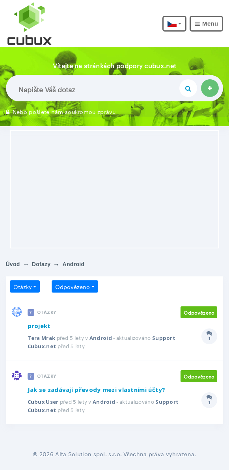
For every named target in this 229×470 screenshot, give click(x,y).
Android (100, 337)
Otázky (22, 286)
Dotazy (41, 264)
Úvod (13, 264)
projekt (39, 326)
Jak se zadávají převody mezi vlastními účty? (97, 390)
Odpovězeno (72, 286)
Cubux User (43, 401)
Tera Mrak (42, 337)
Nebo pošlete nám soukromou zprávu (61, 111)
